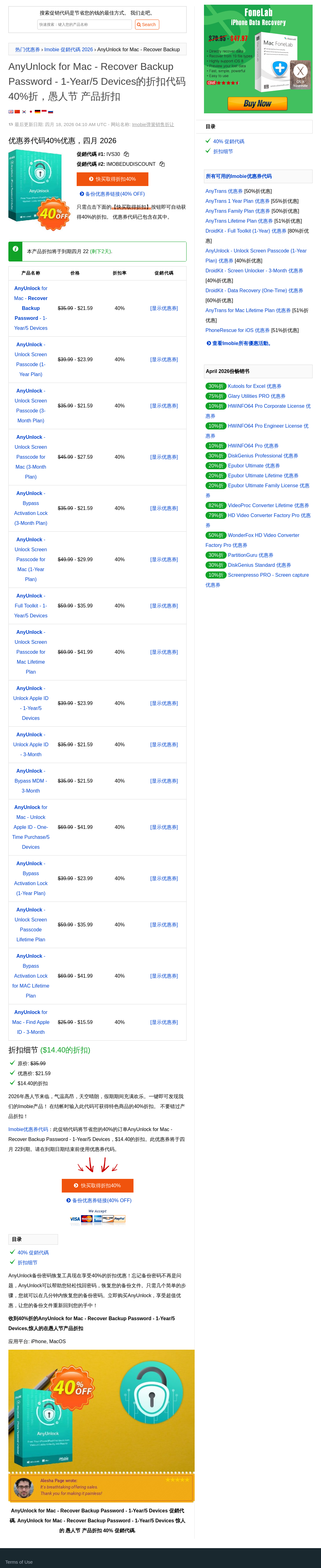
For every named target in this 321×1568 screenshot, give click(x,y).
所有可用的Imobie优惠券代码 (239, 176)
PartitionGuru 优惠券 (251, 555)
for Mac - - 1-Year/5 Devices (31, 308)
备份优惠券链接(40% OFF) (112, 194)
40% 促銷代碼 (33, 1252)
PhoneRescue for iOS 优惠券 (238, 330)
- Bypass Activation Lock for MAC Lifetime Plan (30, 975)
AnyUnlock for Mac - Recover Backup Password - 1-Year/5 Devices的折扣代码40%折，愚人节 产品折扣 (97, 81)
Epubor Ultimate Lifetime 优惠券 (263, 475)
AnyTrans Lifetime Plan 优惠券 (239, 221)
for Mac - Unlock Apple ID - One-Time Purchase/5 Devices (30, 827)
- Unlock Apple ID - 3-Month (30, 744)
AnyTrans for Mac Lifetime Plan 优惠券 (248, 310)
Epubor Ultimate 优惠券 (254, 465)
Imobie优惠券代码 (28, 1129)
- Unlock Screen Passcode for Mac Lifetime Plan (31, 652)
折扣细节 (28, 1262)
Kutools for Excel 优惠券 (255, 386)
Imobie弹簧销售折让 (153, 124)
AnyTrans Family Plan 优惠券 (238, 211)
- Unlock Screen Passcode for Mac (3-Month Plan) (31, 456)
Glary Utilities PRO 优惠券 (257, 396)
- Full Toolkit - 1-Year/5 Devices (30, 605)
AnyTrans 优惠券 (224, 191)
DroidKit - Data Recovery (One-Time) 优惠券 (254, 290)
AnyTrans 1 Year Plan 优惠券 (238, 201)
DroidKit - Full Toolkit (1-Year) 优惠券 (246, 231)
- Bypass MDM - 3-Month (31, 780)
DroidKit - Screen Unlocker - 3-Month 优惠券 (254, 270)
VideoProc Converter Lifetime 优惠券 (268, 505)
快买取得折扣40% (112, 179)
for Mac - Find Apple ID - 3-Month (30, 1022)
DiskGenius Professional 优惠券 (263, 455)
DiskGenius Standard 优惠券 (259, 565)
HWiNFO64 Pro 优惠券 (253, 445)
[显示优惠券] (164, 308)
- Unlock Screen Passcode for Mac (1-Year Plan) (31, 559)
